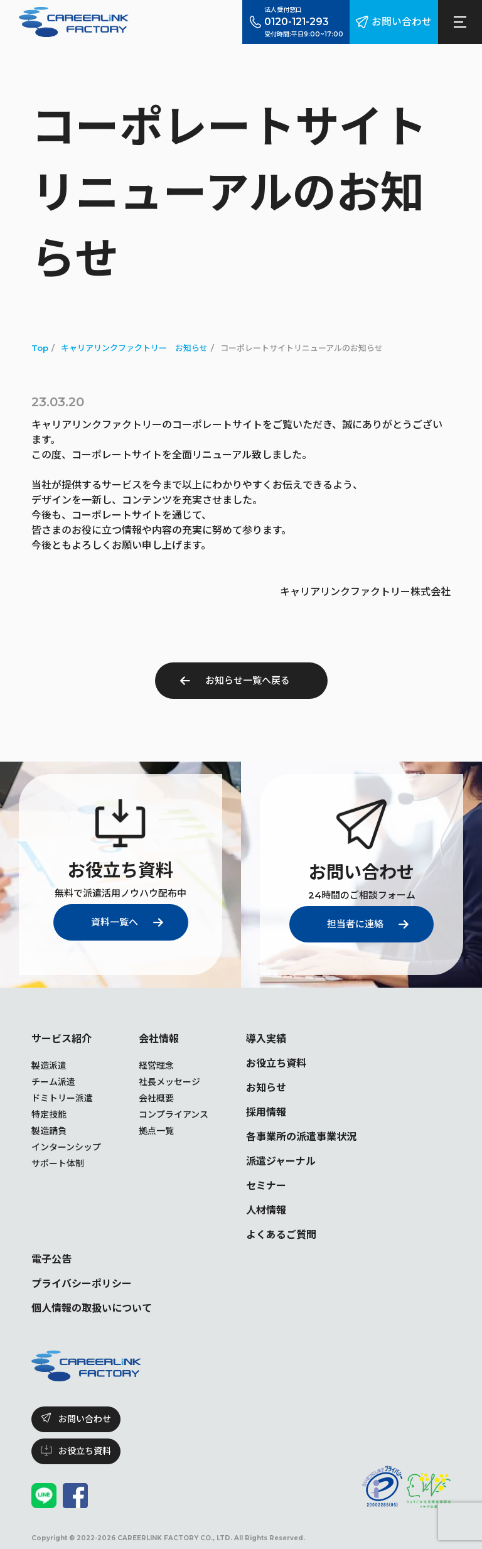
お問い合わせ (402, 22)
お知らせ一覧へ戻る (247, 680)
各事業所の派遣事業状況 (301, 1137)
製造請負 (49, 1130)
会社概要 (156, 1098)
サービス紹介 (61, 1039)
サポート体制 (57, 1163)
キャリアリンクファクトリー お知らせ (134, 348)
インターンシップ (66, 1147)
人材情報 (266, 1210)
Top (39, 348)
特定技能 (49, 1114)
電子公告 (51, 1259)
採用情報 (266, 1112)
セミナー (266, 1186)
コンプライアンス (173, 1114)
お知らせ (266, 1088)
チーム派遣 (53, 1082)
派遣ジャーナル (281, 1161)
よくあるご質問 (281, 1235)
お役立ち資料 (276, 1063)
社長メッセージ (169, 1082)
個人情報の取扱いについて (91, 1308)
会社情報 (159, 1039)
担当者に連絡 (355, 924)
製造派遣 (49, 1065)
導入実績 (266, 1039)
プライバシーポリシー (81, 1284)
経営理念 (156, 1065)
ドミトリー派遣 (62, 1098)
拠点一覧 (156, 1130)
